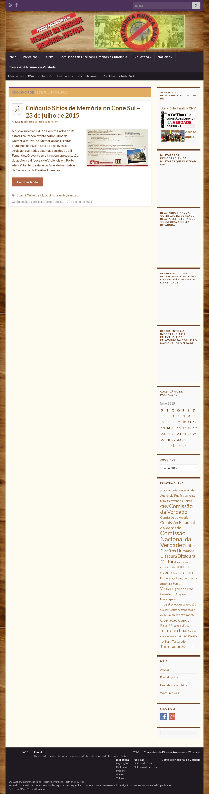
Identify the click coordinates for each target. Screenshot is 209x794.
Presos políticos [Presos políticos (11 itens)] (181, 625)
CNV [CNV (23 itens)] (164, 506)
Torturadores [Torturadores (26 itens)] (172, 646)
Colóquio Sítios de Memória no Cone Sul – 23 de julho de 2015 (83, 111)
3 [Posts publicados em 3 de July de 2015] (184, 416)
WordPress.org (170, 693)
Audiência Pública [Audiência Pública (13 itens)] (172, 495)
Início (13, 57)
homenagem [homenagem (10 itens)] (167, 599)
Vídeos (120, 778)
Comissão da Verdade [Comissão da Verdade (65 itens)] (176, 509)
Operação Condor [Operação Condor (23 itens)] (175, 620)
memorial (73, 195)
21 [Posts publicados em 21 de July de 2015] (168, 434)
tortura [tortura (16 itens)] (165, 641)
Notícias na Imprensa (145, 766)
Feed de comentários (173, 685)
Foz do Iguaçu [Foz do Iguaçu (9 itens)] (168, 578)
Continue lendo (27, 182)
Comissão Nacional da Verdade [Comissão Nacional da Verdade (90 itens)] (175, 538)
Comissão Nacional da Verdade (32, 67)
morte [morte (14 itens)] (190, 615)
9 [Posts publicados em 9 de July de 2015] (179, 422)
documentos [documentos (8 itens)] (181, 562)
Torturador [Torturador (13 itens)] (179, 641)
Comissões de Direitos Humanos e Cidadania (93, 57)
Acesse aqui (171, 132)
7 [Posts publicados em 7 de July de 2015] (168, 422)
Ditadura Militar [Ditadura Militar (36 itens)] (177, 558)
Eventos (93, 76)
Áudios (120, 774)
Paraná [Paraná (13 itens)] (165, 625)
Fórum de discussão (40, 76)
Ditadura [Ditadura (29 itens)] (168, 556)
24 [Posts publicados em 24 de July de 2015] (184, 434)
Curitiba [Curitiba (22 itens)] (190, 545)
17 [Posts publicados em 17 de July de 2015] (184, 428)
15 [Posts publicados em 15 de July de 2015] (173, 428)
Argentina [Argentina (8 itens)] (165, 490)
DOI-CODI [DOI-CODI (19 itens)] (183, 567)
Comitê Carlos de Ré (30, 195)
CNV (49, 57)
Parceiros (31, 57)
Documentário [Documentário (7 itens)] (167, 567)
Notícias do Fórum (48, 121)
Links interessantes (69, 76)
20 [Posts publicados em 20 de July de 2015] (163, 434)
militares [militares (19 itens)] (179, 615)
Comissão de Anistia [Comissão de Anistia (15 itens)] (174, 517)
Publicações (122, 766)
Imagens (121, 770)
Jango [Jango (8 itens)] (186, 604)
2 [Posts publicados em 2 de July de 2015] (179, 416)
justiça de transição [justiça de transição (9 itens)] (181, 609)
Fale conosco (16, 76)
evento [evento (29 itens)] (167, 572)
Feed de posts (169, 677)
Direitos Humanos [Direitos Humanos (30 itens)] (177, 550)
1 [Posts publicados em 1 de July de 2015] (173, 416)
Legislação (122, 763)
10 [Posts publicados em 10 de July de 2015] (184, 422)
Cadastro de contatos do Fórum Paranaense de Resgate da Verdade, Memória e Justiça (81, 755)
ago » (183, 445)
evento (61, 195)
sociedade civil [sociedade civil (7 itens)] (173, 636)
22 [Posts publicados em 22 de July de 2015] (173, 434)
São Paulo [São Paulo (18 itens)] (189, 636)
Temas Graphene (36, 789)
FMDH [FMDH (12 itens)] (190, 573)
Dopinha (50, 195)
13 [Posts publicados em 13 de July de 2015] (163, 428)
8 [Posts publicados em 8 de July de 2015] (173, 422)
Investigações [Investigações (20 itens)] (171, 604)
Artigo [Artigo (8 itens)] (175, 490)
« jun (174, 445)
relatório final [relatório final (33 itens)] (173, 630)
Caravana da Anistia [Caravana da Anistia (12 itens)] (179, 501)
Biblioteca (142, 57)
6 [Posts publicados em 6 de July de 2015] (163, 422)
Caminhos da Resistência (119, 76)
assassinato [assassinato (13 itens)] (187, 490)
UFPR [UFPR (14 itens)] (189, 647)
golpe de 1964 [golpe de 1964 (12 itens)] (184, 589)
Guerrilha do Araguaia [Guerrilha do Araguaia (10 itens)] (173, 594)
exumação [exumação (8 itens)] (179, 573)
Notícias (165, 57)
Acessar (165, 669)
